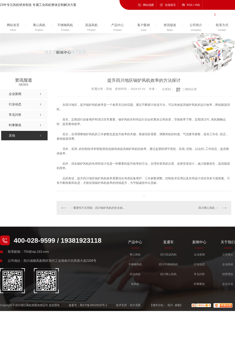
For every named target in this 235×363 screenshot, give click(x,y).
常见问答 (199, 274)
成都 (177, 305)
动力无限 (135, 305)
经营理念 (227, 274)
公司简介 (227, 254)
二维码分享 (189, 89)
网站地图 (148, 4)
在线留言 (170, 4)
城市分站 (157, 305)
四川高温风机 (168, 254)
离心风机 (135, 254)
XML (198, 4)
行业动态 (199, 264)
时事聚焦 (199, 284)
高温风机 (135, 274)
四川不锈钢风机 (168, 264)
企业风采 (227, 264)
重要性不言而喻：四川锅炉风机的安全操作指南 (100, 207)
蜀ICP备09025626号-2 (93, 305)
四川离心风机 (206, 207)
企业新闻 (199, 254)
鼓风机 (135, 284)
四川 (170, 305)
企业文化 (227, 284)
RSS (190, 4)
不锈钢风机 (135, 264)
